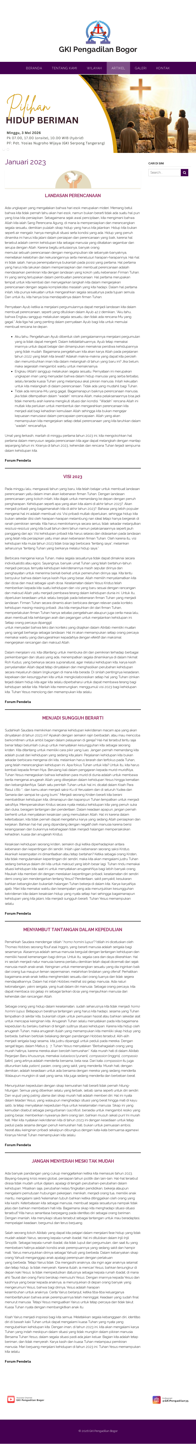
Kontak (163, 68)
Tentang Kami (64, 68)
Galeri (141, 68)
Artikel (118, 68)
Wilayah (94, 68)
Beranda (34, 68)
